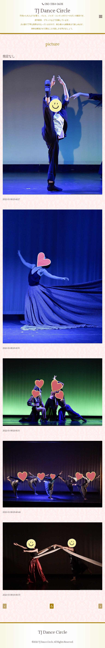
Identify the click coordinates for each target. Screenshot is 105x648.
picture (52, 44)
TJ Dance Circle (52, 11)
